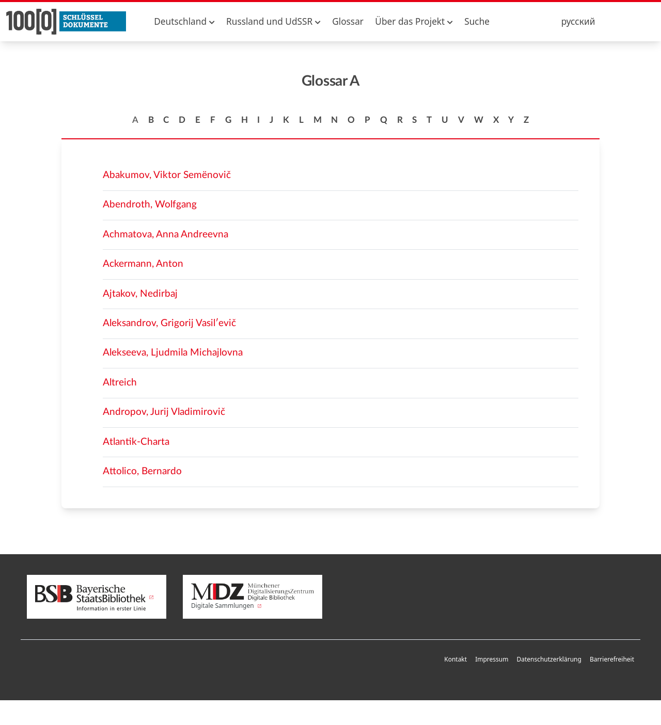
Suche (477, 21)
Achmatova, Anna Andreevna (165, 234)
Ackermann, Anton (143, 264)
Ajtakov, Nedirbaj (140, 294)
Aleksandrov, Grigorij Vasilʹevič (169, 323)
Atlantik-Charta (136, 442)
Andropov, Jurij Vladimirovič (164, 412)
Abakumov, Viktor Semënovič (167, 175)
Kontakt (455, 659)
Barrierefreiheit (612, 659)
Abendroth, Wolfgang (150, 205)
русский (578, 21)
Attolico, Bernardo (142, 471)
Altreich (120, 383)
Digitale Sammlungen (252, 596)
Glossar (348, 21)
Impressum (491, 659)
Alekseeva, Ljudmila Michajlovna (173, 353)
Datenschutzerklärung (548, 659)
